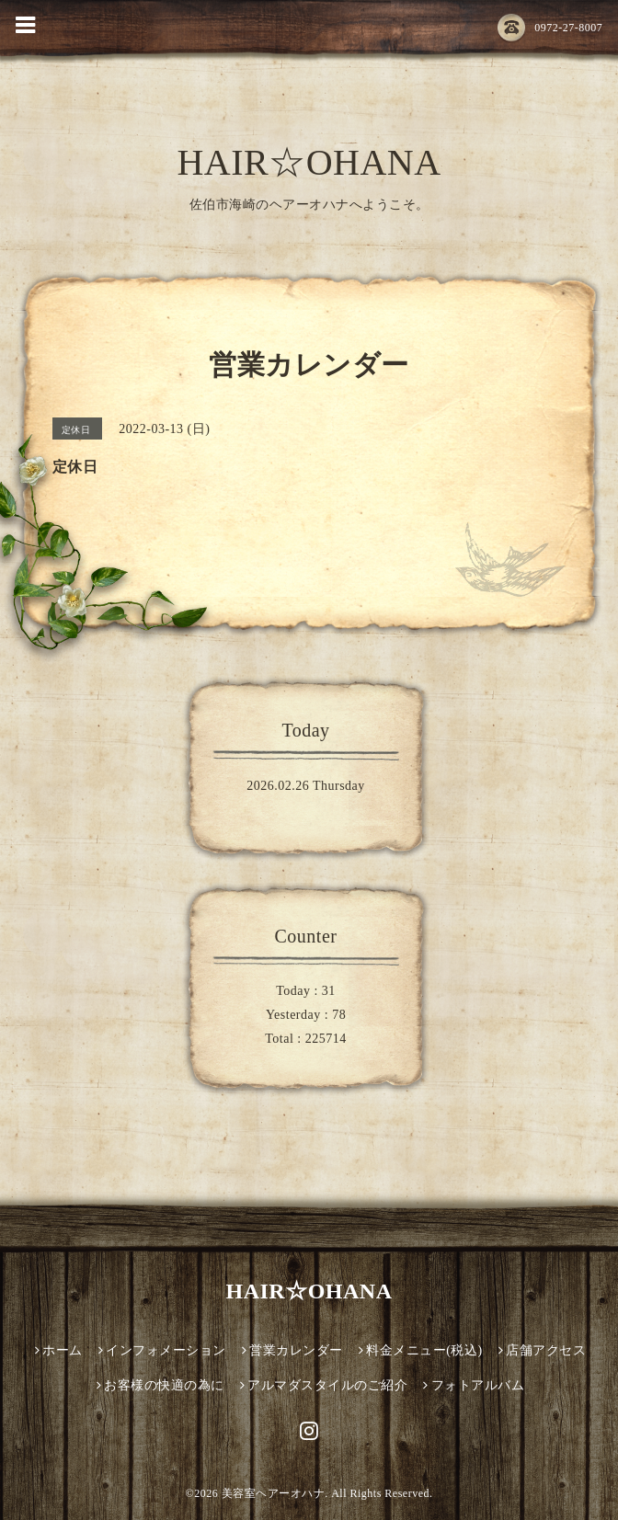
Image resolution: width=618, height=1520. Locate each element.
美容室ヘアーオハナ (274, 1493)
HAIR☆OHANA (309, 162)
